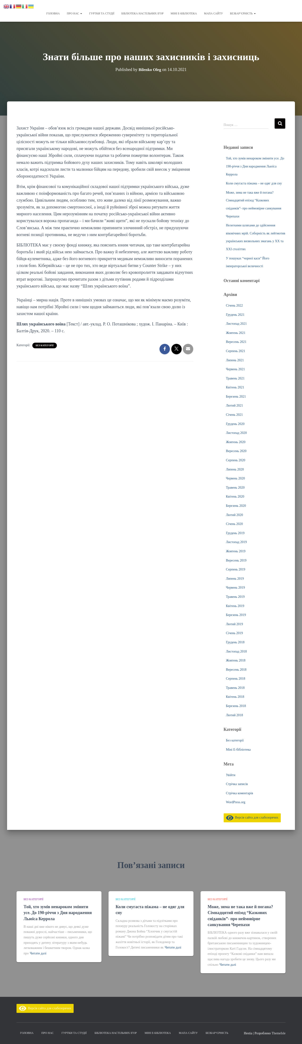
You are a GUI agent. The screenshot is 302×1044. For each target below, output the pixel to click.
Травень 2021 (235, 378)
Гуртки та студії (101, 13)
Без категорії (45, 345)
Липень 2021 (235, 360)
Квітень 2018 (235, 697)
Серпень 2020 (235, 460)
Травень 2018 (235, 688)
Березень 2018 (236, 706)
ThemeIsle (278, 1033)
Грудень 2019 (235, 533)
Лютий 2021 (234, 405)
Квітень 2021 (235, 387)
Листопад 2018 (236, 651)
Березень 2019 (236, 615)
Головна (53, 13)
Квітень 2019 (235, 606)
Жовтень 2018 (236, 660)
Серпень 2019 (235, 569)
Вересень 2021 (236, 342)
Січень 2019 (234, 633)
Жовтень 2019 (236, 551)
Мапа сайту (213, 13)
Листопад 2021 (236, 323)
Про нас (74, 13)
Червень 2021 (235, 369)
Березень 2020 (236, 505)
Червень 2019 (235, 587)
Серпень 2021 (235, 351)
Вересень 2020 (236, 451)
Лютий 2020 (234, 515)
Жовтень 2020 (236, 442)
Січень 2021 (234, 414)
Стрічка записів (237, 784)
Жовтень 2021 (236, 333)
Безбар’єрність (243, 13)
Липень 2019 (235, 578)
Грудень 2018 (235, 642)
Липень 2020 (235, 469)
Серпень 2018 (235, 678)
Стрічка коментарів (239, 793)
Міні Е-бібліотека (184, 13)
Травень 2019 (235, 597)
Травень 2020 (235, 487)
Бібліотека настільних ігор (143, 13)
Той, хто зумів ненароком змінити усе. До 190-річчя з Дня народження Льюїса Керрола (255, 166)
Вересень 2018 (236, 669)
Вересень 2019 (236, 560)
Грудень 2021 (235, 314)
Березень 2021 (236, 396)
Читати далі (38, 953)
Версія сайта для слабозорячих (252, 817)
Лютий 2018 (234, 715)
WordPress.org (235, 802)
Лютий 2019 (234, 624)
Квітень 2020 (235, 496)
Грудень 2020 (235, 424)
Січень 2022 (234, 305)
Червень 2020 (235, 478)
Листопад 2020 (236, 433)
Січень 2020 (234, 524)
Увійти (230, 775)
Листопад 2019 (236, 542)
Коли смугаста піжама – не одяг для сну (254, 183)
